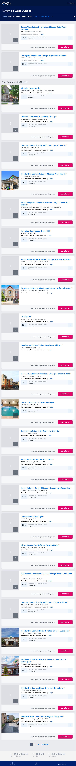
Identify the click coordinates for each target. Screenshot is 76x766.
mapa (42, 34)
